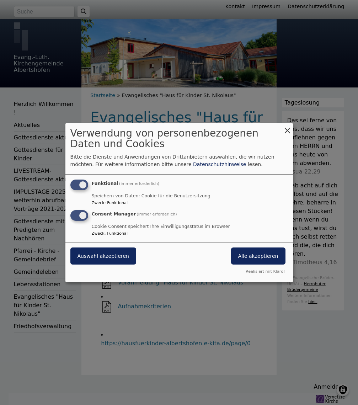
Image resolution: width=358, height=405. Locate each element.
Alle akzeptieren (258, 256)
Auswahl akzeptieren (103, 256)
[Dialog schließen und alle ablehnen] (287, 127)
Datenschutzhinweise (219, 164)
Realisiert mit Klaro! (265, 271)
